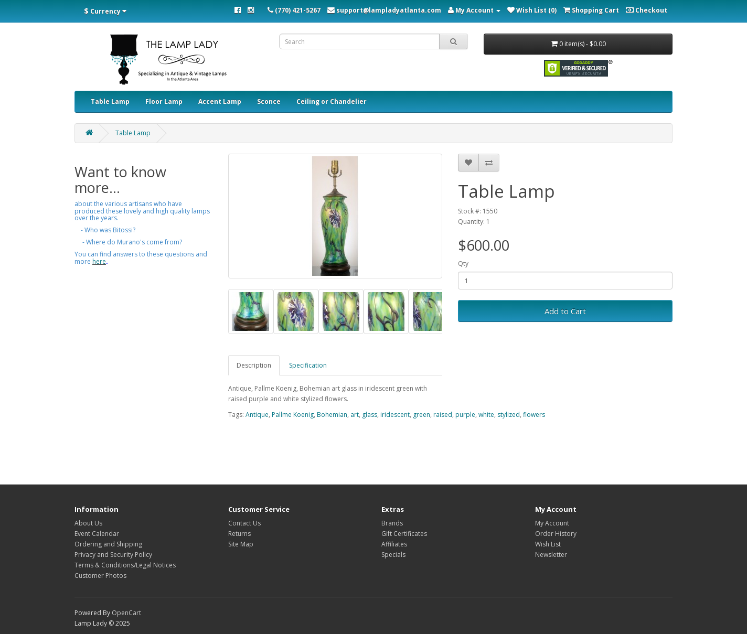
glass (369, 414)
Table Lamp (110, 101)
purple (465, 414)
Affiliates (394, 544)
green (421, 414)
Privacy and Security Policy (113, 554)
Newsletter (551, 554)
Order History (556, 533)
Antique (257, 414)
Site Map (240, 544)
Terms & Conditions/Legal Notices (125, 565)
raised (442, 414)
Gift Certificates (404, 533)
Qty (463, 263)
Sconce (269, 101)
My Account (552, 523)
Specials (393, 554)
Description (254, 365)
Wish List (548, 544)
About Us (88, 523)
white (486, 414)
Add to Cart (565, 311)
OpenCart (126, 612)
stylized (508, 414)
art (354, 414)
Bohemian (332, 414)
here (99, 261)
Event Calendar (96, 533)
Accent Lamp (219, 101)
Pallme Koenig (293, 414)
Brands (392, 523)
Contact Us (244, 523)
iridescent (395, 414)
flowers (534, 414)
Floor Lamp (164, 101)
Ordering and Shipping (108, 544)
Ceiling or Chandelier (331, 101)
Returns (239, 533)
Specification (308, 365)
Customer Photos (100, 575)
